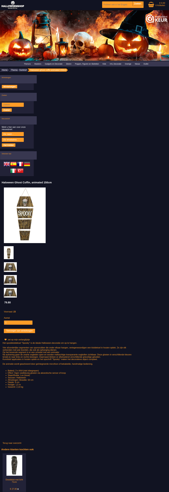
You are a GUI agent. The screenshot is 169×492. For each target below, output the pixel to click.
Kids (104, 64)
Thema (14, 70)
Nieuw (137, 64)
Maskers (37, 64)
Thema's (27, 64)
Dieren (68, 64)
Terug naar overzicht (12, 443)
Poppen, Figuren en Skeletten (87, 64)
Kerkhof (23, 70)
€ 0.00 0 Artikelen (160, 4)
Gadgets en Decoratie (53, 64)
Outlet (146, 64)
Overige (128, 64)
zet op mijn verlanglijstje (17, 339)
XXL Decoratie (115, 64)
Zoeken (6, 110)
